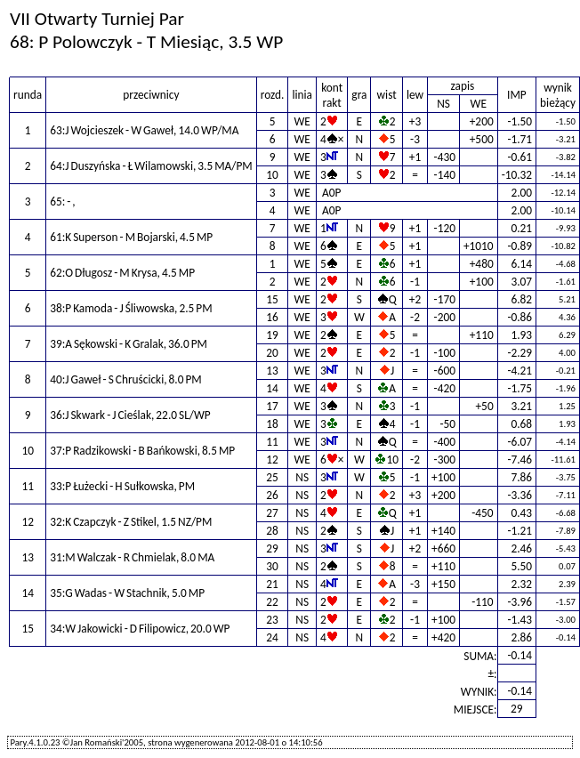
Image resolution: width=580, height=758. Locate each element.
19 (272, 335)
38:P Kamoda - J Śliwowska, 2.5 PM (131, 308)
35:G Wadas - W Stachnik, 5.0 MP (127, 593)
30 (272, 566)
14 (272, 388)
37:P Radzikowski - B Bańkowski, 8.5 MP (142, 450)
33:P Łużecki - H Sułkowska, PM (122, 486)
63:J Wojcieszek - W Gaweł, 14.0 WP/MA (144, 130)
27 (272, 512)
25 (272, 477)
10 (272, 174)
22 (272, 601)
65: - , (63, 201)
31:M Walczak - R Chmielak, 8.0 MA (132, 557)
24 (272, 637)
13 (272, 370)
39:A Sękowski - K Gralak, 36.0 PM (128, 343)
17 (272, 406)
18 (272, 423)
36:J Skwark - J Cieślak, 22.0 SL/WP (130, 415)
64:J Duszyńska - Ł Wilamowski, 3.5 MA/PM (151, 165)
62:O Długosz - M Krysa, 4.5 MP (122, 272)
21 (272, 584)
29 (272, 548)
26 (272, 495)
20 (272, 352)
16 (272, 317)
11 (272, 441)
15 (272, 299)
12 (272, 459)
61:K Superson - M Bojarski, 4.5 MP (131, 237)
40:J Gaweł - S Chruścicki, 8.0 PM (126, 379)
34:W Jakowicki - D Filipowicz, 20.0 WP (140, 628)
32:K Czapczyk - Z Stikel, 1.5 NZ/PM (131, 521)
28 (272, 530)
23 (272, 619)
